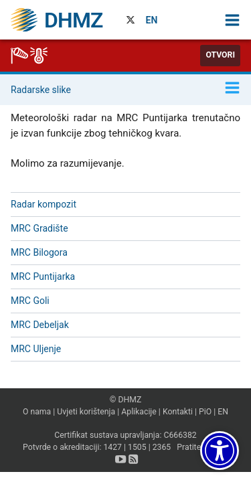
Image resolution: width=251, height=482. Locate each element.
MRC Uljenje (36, 348)
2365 (162, 447)
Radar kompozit (43, 204)
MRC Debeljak (40, 324)
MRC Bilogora (39, 252)
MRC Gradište (39, 228)
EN (152, 20)
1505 (137, 447)
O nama (37, 411)
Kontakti (178, 411)
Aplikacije (139, 411)
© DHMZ (125, 399)
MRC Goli (30, 300)
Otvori (220, 55)
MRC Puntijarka (43, 276)
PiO (205, 411)
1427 (112, 447)
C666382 (179, 435)
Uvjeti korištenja (86, 411)
